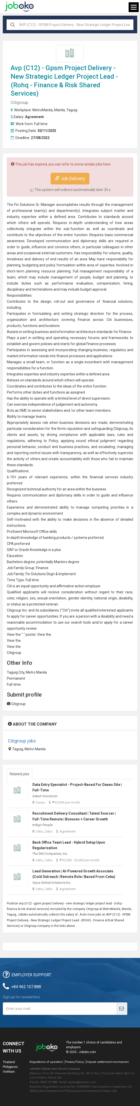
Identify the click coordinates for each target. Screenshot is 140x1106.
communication (58, 241)
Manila (59, 110)
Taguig (71, 110)
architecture (48, 320)
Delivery (100, 68)
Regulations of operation (46, 1062)
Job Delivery (70, 178)
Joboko (19, 6)
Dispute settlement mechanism (107, 1062)
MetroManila (42, 110)
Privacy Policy (74, 1062)
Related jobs (19, 774)
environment (53, 513)
